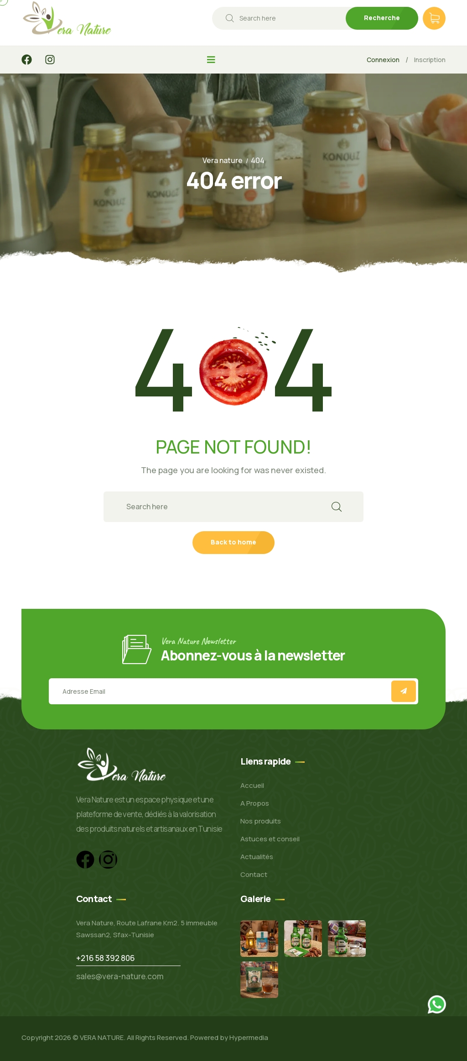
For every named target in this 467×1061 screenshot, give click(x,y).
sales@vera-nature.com (120, 976)
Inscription (430, 59)
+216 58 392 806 (105, 958)
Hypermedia (248, 1037)
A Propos (254, 803)
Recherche (382, 17)
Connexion (383, 59)
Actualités (256, 856)
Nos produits (260, 821)
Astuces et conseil (270, 839)
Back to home (233, 542)
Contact (253, 874)
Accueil (252, 785)
